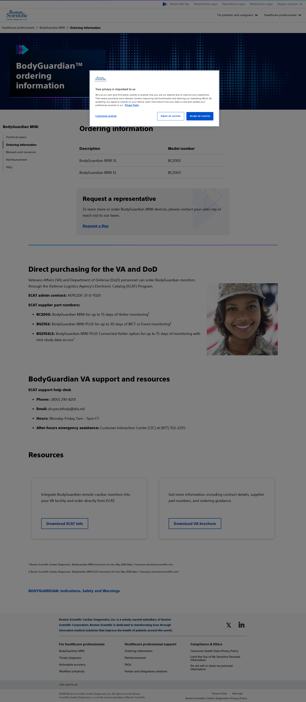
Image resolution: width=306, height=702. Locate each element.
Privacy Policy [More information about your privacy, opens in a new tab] (132, 105)
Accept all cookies (200, 116)
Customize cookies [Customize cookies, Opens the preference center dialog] (106, 116)
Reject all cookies (170, 116)
